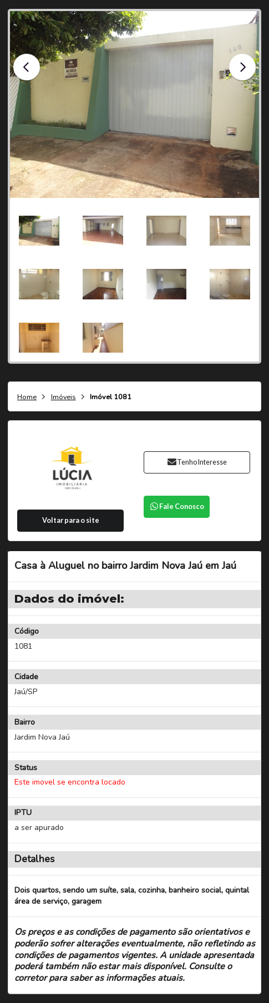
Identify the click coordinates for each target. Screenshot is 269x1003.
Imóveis (63, 397)
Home (27, 397)
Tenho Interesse (196, 462)
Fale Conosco (176, 506)
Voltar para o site (70, 520)
